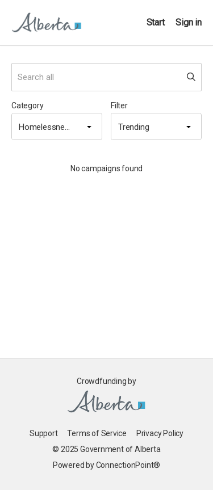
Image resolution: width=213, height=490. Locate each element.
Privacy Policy (159, 433)
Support (44, 433)
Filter (119, 105)
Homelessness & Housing (48, 127)
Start (156, 22)
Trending (133, 127)
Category (27, 105)
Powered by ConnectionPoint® (106, 465)
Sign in (189, 22)
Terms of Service (97, 433)
